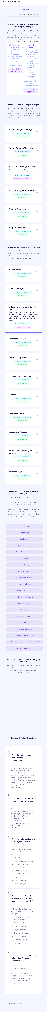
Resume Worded (11, 2)
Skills (36, 14)
